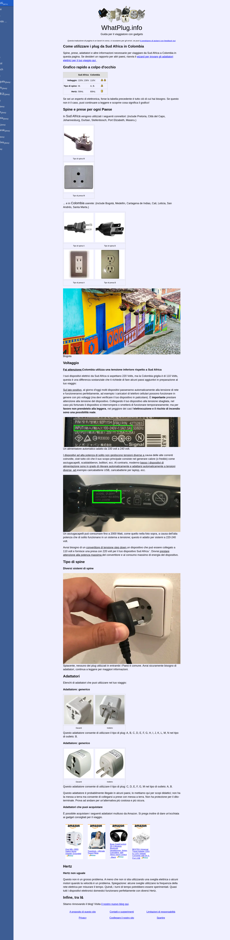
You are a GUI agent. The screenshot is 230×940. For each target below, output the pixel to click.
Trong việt (10, 124)
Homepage (8, 9)
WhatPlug (11, 3)
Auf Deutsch (9, 69)
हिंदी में (8, 100)
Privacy (89, 918)
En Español (8, 63)
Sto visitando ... (11, 21)
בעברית (8, 148)
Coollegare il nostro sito (128, 918)
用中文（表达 (12, 93)
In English (7, 57)
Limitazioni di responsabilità (167, 912)
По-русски (10, 112)
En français (11, 87)
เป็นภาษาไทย (12, 142)
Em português (12, 81)
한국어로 (9, 136)
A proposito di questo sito (89, 912)
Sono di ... (7, 15)
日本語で (9, 106)
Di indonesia (11, 118)
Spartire (167, 918)
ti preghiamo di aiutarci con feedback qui (164, 41)
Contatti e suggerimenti (128, 912)
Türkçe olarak (12, 130)
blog (4, 32)
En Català (7, 75)
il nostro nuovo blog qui (121, 904)
